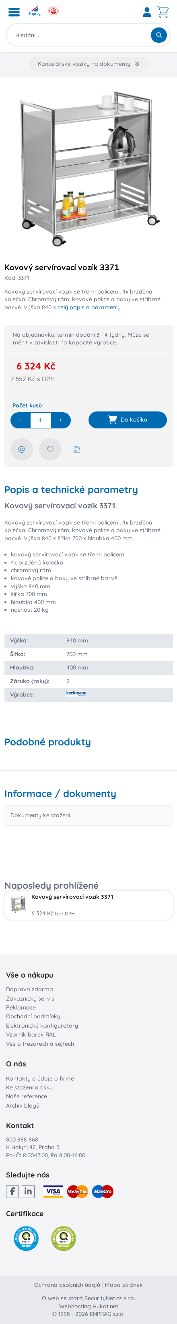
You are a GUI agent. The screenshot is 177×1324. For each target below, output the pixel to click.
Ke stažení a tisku (29, 1087)
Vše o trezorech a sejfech (40, 1043)
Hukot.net (105, 1306)
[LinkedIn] (28, 1191)
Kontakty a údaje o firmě (40, 1078)
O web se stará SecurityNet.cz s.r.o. (88, 1298)
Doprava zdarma (29, 989)
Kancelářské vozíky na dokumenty (89, 63)
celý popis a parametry (89, 307)
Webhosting (75, 1306)
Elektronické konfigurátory (42, 1025)
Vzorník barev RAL (31, 1034)
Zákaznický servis (30, 998)
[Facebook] (12, 1191)
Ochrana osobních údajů (67, 1284)
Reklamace (21, 1007)
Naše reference (26, 1096)
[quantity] (41, 420)
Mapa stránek (124, 1284)
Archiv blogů (22, 1105)
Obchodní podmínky (33, 1016)
